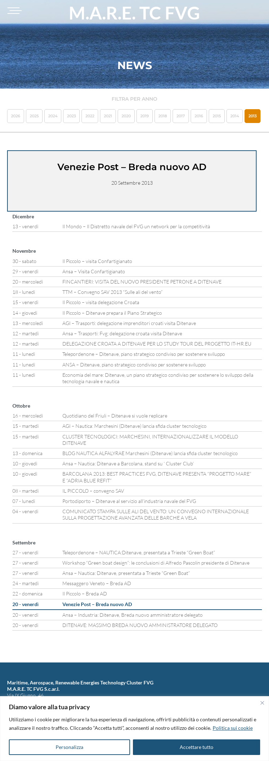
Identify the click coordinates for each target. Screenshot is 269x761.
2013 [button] (252, 115)
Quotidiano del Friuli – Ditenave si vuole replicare (114, 416)
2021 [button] (108, 115)
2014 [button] (234, 115)
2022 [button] (89, 115)
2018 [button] (162, 115)
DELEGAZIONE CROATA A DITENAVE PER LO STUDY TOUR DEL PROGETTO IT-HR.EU (156, 344)
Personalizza (69, 747)
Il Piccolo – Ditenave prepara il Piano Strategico (112, 313)
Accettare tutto (196, 747)
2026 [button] (15, 115)
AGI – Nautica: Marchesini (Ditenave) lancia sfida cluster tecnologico (134, 426)
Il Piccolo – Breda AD (84, 594)
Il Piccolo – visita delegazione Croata (100, 302)
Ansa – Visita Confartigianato (93, 271)
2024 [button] (52, 115)
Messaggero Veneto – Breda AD (96, 583)
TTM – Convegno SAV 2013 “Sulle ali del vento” (112, 292)
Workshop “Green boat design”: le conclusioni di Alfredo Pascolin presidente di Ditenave (156, 563)
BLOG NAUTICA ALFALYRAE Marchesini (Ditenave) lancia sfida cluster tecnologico (150, 453)
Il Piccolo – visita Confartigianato (97, 261)
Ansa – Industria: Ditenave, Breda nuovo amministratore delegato (132, 615)
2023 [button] (71, 115)
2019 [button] (144, 115)
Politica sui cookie (233, 728)
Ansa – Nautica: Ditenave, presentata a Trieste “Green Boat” (126, 573)
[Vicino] (262, 703)
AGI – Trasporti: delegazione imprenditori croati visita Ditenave (129, 323)
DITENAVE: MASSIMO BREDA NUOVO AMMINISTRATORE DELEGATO (140, 625)
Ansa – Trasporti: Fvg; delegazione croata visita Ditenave (122, 333)
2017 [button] (180, 115)
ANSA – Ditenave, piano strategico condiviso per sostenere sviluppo (134, 365)
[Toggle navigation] (13, 10)
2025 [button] (34, 115)
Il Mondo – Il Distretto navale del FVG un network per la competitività (136, 226)
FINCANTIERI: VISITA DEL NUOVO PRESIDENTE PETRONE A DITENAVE (142, 282)
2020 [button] (126, 115)
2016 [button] (199, 115)
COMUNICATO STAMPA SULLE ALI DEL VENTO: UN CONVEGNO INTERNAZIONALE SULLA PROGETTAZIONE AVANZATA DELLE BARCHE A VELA (155, 514)
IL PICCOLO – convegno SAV (93, 491)
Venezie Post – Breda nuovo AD (97, 604)
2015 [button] (217, 115)
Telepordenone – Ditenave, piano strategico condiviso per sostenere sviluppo (143, 354)
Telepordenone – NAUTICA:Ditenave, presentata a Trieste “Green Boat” (138, 552)
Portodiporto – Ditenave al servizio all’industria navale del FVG (129, 501)
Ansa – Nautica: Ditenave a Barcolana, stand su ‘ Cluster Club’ (128, 463)
